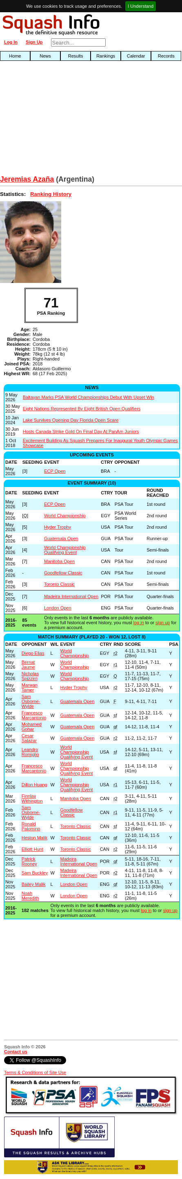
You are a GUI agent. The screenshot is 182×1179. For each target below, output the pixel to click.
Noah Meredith (30, 896)
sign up (162, 622)
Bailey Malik (34, 884)
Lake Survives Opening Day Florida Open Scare (71, 420)
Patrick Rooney (29, 861)
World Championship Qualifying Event (65, 550)
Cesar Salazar (29, 738)
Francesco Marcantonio (34, 715)
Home (15, 55)
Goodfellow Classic (63, 572)
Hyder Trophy (57, 527)
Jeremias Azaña (27, 179)
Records (166, 55)
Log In (11, 42)
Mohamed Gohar (32, 727)
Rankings (105, 55)
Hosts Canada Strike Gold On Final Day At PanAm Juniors (81, 431)
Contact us (15, 1051)
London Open (57, 607)
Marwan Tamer (30, 687)
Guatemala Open (61, 538)
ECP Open (54, 471)
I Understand (140, 6)
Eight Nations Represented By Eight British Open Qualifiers (82, 408)
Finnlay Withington (32, 798)
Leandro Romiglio (30, 752)
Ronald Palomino (31, 826)
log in (138, 622)
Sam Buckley (35, 872)
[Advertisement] (58, 120)
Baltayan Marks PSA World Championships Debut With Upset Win (88, 397)
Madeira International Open (71, 596)
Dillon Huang (34, 784)
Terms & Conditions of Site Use (35, 1072)
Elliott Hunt (32, 849)
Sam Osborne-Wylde (31, 701)
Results (75, 55)
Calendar (136, 55)
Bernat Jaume (28, 665)
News (45, 55)
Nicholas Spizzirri (30, 676)
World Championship (65, 515)
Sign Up (34, 42)
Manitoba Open (59, 561)
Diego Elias (33, 653)
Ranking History (50, 194)
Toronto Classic (59, 584)
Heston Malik (35, 837)
